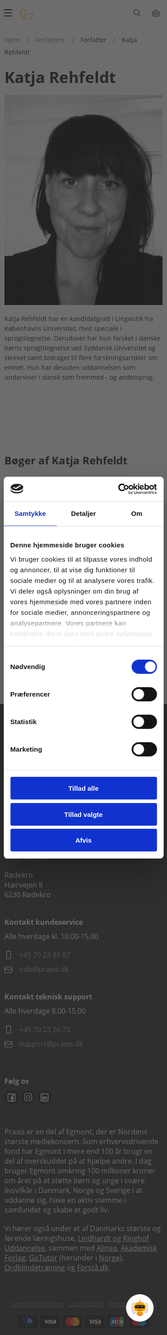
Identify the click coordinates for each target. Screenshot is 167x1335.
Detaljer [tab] (83, 513)
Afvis (83, 840)
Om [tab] (137, 513)
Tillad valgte (83, 814)
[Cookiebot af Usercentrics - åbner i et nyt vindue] (119, 489)
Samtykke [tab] (30, 513)
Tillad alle (83, 788)
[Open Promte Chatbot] (140, 1308)
